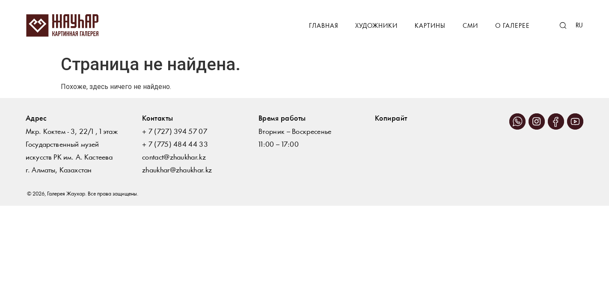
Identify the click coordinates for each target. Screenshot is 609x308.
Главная (323, 26)
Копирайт (391, 118)
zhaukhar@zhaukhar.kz (177, 170)
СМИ (470, 26)
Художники (376, 26)
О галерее (512, 26)
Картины (430, 26)
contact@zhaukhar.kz (174, 157)
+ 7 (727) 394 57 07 (174, 132)
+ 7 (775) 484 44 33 (175, 144)
